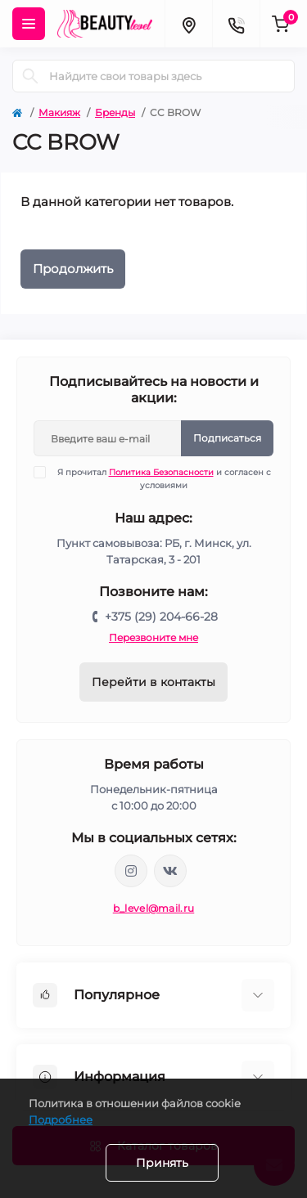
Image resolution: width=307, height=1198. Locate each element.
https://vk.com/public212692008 (170, 870)
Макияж (59, 112)
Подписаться (227, 438)
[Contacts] (236, 23)
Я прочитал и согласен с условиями (162, 478)
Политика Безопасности (161, 472)
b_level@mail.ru (154, 908)
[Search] (30, 76)
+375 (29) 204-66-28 (161, 616)
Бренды (115, 112)
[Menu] (28, 23)
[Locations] (188, 23)
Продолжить (73, 268)
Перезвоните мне (153, 637)
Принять (162, 1162)
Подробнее (61, 1119)
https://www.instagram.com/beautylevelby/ (131, 870)
